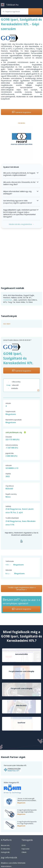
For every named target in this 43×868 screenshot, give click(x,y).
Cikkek (24, 852)
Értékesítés (5, 849)
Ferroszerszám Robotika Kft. (15, 765)
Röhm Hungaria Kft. (11, 782)
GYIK (24, 845)
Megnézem (11, 414)
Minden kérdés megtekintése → (21, 224)
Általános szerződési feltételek (13, 863)
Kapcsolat (25, 849)
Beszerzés (5, 845)
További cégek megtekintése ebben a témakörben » (21, 588)
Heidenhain (7, 300)
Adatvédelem (6, 866)
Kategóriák (5, 852)
